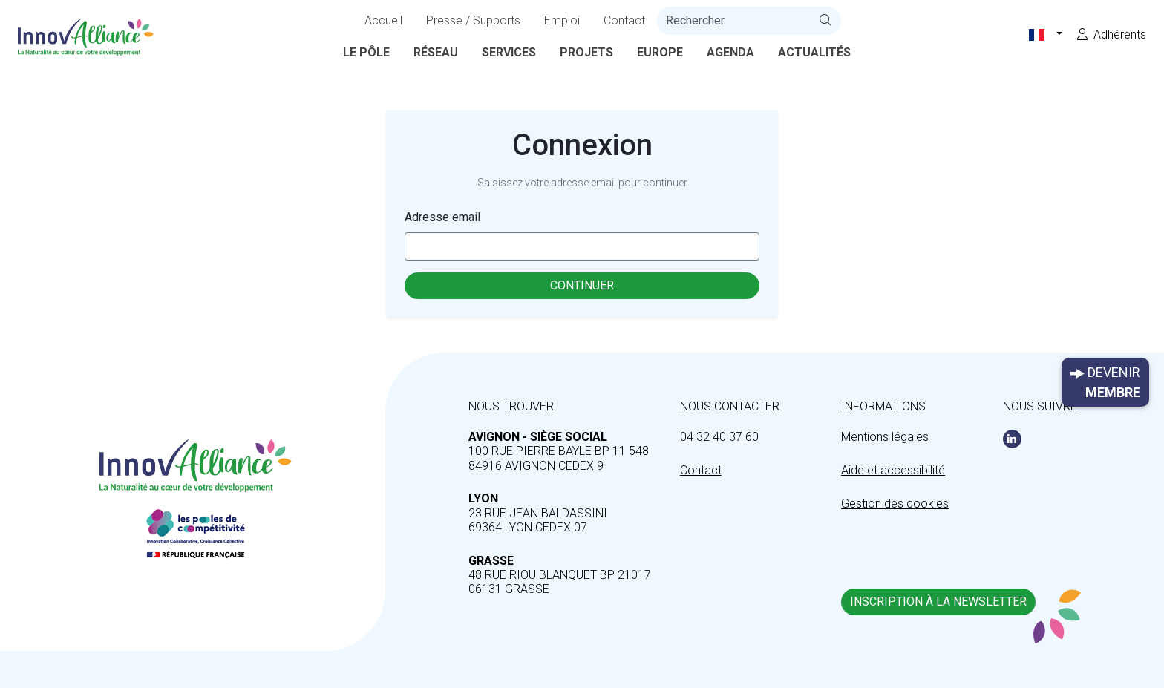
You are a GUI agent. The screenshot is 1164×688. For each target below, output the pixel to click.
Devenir (1105, 383)
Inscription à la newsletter (938, 601)
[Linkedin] (1012, 439)
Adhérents (1111, 34)
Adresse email (442, 217)
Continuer (582, 285)
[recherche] (734, 21)
